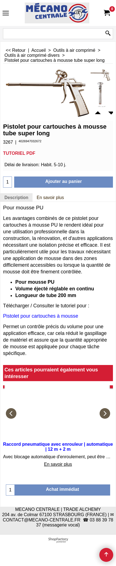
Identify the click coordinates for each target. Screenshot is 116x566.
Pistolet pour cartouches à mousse (40, 316)
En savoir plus (50, 197)
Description (16, 197)
